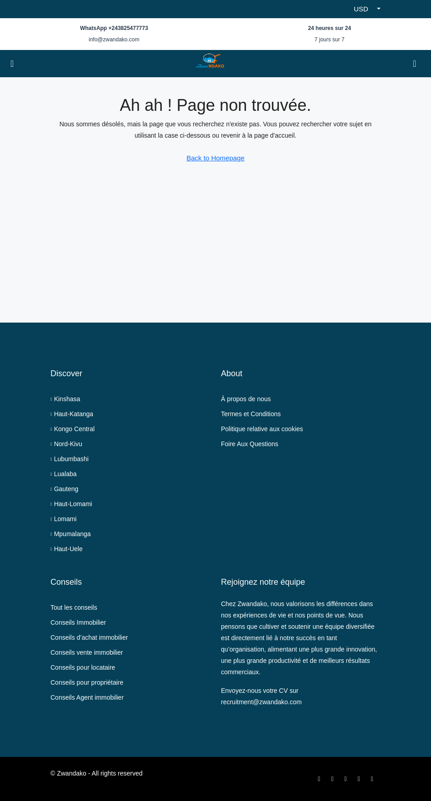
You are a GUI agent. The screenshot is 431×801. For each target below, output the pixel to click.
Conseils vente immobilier (86, 652)
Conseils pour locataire (82, 667)
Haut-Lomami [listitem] (71, 503)
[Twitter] (334, 778)
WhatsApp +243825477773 (114, 28)
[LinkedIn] (361, 778)
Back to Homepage (215, 158)
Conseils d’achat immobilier (89, 637)
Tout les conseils (73, 607)
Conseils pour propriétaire (86, 682)
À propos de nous (246, 399)
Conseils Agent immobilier (87, 697)
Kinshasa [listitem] (65, 399)
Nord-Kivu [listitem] (66, 444)
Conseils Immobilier (78, 622)
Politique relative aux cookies (262, 429)
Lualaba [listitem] (63, 474)
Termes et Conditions (251, 414)
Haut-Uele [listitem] (66, 548)
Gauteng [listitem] (64, 489)
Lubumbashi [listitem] (69, 459)
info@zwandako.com (114, 39)
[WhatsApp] (374, 778)
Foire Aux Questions (249, 444)
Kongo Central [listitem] (72, 429)
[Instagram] (348, 778)
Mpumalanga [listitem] (70, 533)
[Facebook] (321, 778)
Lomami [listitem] (63, 518)
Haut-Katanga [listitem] (71, 414)
